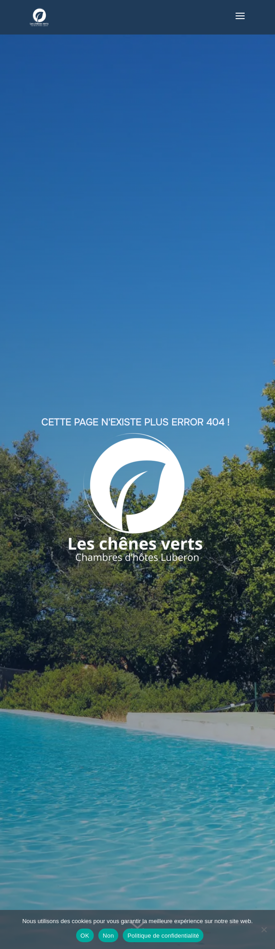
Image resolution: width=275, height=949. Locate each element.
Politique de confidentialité (163, 935)
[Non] (263, 929)
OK (85, 935)
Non (108, 935)
